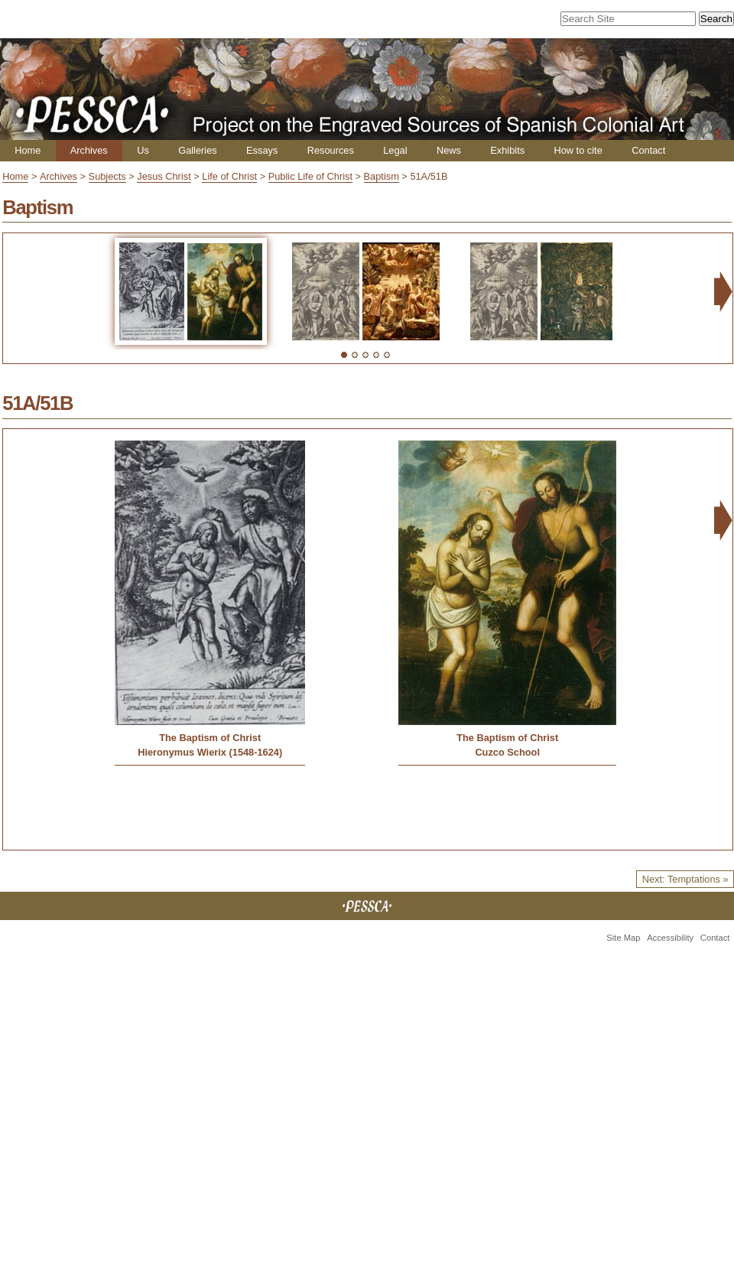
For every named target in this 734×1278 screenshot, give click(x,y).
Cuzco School (507, 752)
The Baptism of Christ (210, 737)
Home (28, 150)
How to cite (578, 150)
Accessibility (670, 937)
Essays (262, 150)
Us (143, 150)
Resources (330, 150)
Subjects (107, 176)
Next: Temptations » (685, 879)
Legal (395, 150)
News (449, 150)
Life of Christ (229, 176)
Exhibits (507, 150)
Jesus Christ (163, 176)
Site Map (623, 937)
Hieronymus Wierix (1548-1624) (210, 752)
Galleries (197, 150)
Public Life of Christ (310, 176)
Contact (648, 150)
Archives (89, 150)
